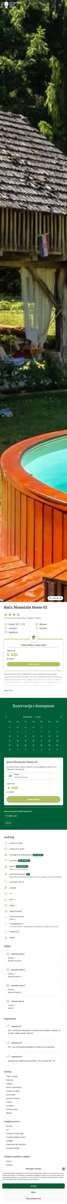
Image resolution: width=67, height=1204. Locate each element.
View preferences (33, 1198)
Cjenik (8, 823)
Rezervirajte (33, 664)
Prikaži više (9, 690)
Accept (33, 1186)
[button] (63, 1169)
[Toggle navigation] (60, 5)
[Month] (28, 717)
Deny (33, 1192)
